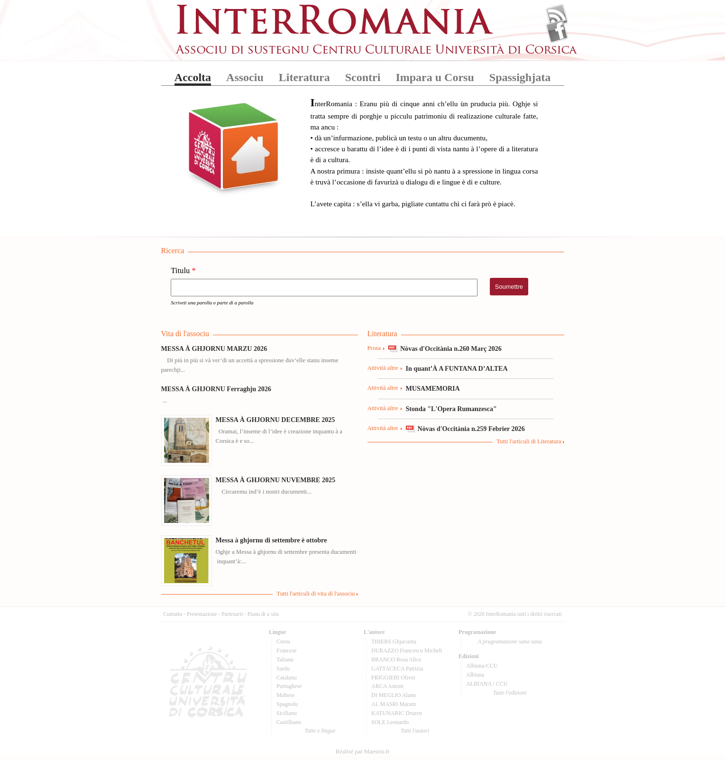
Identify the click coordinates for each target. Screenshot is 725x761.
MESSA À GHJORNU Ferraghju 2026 (216, 389)
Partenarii (232, 614)
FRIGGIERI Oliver (393, 677)
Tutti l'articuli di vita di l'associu (315, 593)
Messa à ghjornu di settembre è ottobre (271, 540)
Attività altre (382, 368)
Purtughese (289, 686)
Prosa (374, 348)
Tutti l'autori (415, 730)
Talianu (285, 659)
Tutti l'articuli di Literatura (528, 441)
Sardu (283, 668)
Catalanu (286, 677)
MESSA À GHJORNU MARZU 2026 (214, 348)
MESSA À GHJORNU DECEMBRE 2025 (275, 419)
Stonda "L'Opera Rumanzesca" (451, 409)
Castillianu (288, 722)
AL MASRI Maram (393, 704)
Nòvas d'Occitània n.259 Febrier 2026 (471, 428)
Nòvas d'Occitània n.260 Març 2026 (451, 348)
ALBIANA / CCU (486, 683)
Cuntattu (173, 614)
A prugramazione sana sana (510, 641)
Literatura (304, 77)
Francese (286, 650)
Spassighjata (520, 77)
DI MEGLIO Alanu (393, 695)
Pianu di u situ (263, 614)
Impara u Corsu (434, 77)
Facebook (557, 31)
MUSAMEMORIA (433, 388)
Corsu (283, 641)
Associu (245, 77)
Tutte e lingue (319, 730)
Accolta (192, 77)
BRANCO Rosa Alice (396, 659)
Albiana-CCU (482, 665)
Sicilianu (286, 713)
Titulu (183, 271)
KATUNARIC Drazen (396, 713)
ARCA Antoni (387, 686)
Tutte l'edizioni (510, 692)
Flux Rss (557, 15)
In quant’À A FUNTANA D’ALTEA (457, 368)
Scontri (363, 77)
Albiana (475, 674)
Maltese (285, 695)
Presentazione (202, 614)
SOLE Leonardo (390, 722)
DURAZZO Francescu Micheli (406, 650)
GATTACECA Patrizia (397, 668)
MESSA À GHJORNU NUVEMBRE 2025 (276, 480)
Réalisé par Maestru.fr (362, 751)
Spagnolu (287, 704)
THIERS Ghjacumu (393, 641)
